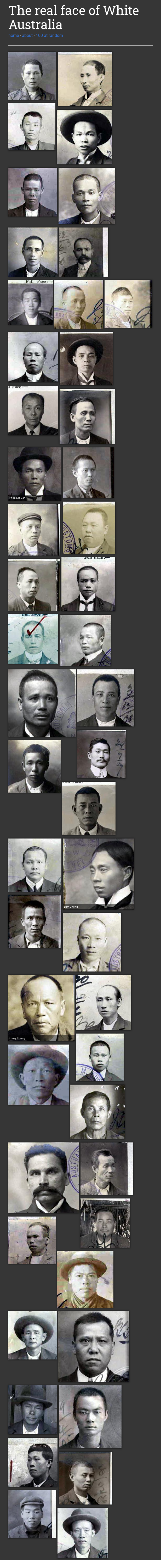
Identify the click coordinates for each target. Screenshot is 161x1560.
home (13, 35)
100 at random (49, 35)
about (27, 35)
